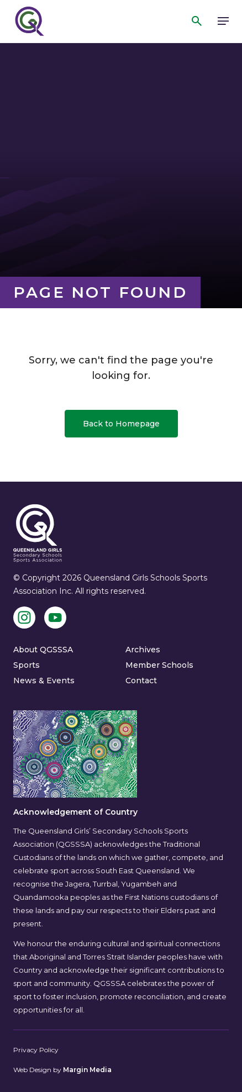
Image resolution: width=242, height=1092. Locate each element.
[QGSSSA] (28, 21)
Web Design (32, 1069)
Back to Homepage (121, 424)
